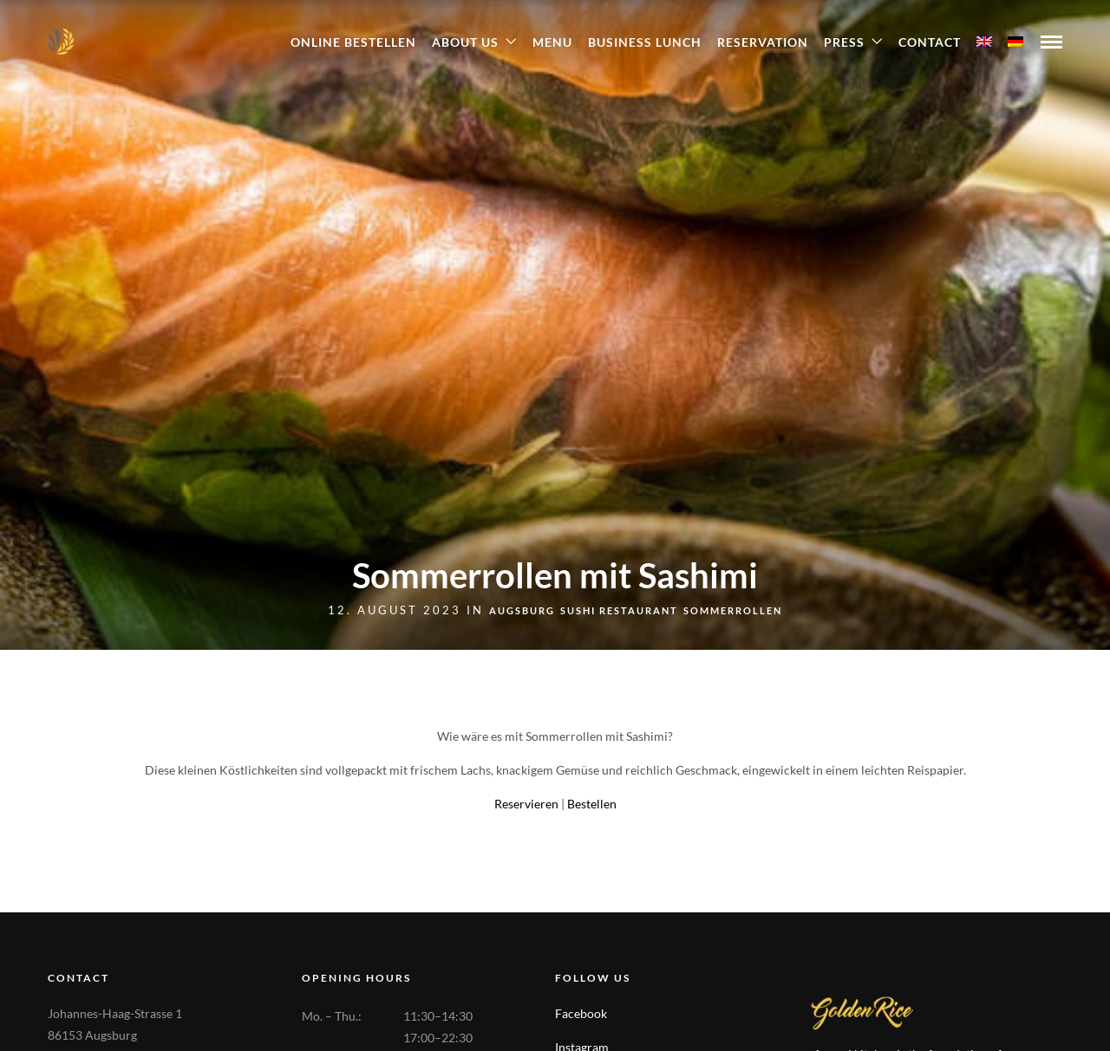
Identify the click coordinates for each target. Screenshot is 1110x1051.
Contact (929, 42)
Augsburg (522, 610)
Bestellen (592, 803)
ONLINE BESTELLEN (353, 42)
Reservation (762, 42)
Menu (552, 42)
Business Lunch (645, 42)
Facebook (581, 1013)
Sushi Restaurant (619, 610)
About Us (465, 42)
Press (844, 42)
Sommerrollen (732, 610)
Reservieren (526, 803)
